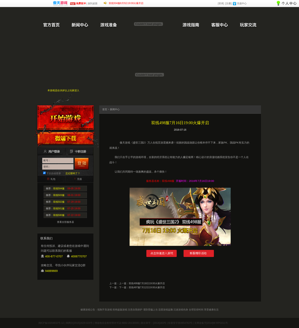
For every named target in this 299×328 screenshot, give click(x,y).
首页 (104, 109)
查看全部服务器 (65, 222)
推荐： (63, 188)
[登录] (221, 3)
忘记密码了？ (73, 173)
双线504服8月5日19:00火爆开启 (126, 3)
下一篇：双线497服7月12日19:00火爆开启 (142, 287)
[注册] (228, 3)
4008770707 (79, 256)
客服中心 (219, 25)
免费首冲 (78, 3)
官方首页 (51, 25)
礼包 (53, 179)
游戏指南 (191, 25)
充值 (79, 179)
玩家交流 (248, 25)
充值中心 (242, 3)
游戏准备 (108, 25)
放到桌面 (92, 3)
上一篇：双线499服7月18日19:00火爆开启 (142, 283)
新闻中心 (80, 25)
